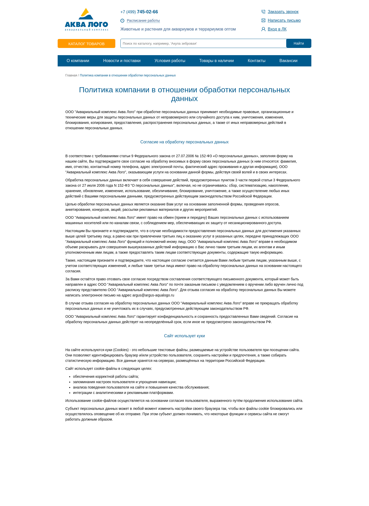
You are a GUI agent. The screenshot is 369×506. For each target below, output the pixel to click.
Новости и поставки (122, 60)
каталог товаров (86, 44)
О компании (78, 60)
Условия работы (170, 60)
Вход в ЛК (277, 29)
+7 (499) (139, 12)
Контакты (256, 60)
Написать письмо (284, 20)
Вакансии (288, 60)
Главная (71, 75)
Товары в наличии (216, 60)
